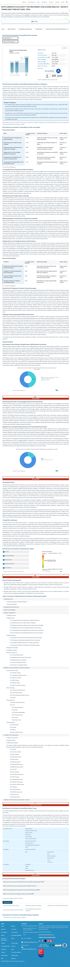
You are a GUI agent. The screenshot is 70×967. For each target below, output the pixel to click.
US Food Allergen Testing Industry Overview (33, 911)
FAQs (12, 940)
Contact (62, 2)
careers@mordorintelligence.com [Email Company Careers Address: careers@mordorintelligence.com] (46, 936)
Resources (51, 2)
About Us (3, 931)
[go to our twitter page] (45, 943)
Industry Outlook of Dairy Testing (11, 907)
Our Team (13, 931)
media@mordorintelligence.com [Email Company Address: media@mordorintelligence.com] (29, 951)
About (38, 2)
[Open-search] (67, 2)
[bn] (35, 21)
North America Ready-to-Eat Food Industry (13, 912)
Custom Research (31, 2)
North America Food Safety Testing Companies (15, 919)
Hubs (12, 951)
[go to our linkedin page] (39, 943)
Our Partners (14, 934)
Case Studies (14, 945)
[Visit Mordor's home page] (9, 2)
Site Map (13, 960)
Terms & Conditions (16, 954)
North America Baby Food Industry (34, 907)
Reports (24, 2)
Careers (3, 954)
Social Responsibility (16, 937)
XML (2, 960)
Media (2, 937)
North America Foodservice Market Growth (58, 907)
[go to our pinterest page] (48, 943)
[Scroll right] (68, 29)
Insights (3, 945)
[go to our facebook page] (42, 943)
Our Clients (4, 934)
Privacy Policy (4, 957)
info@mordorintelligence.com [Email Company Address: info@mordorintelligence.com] (31, 944)
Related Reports (7, 904)
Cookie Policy (14, 957)
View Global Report (7, 38)
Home (2, 928)
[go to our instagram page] (51, 943)
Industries (57, 2)
